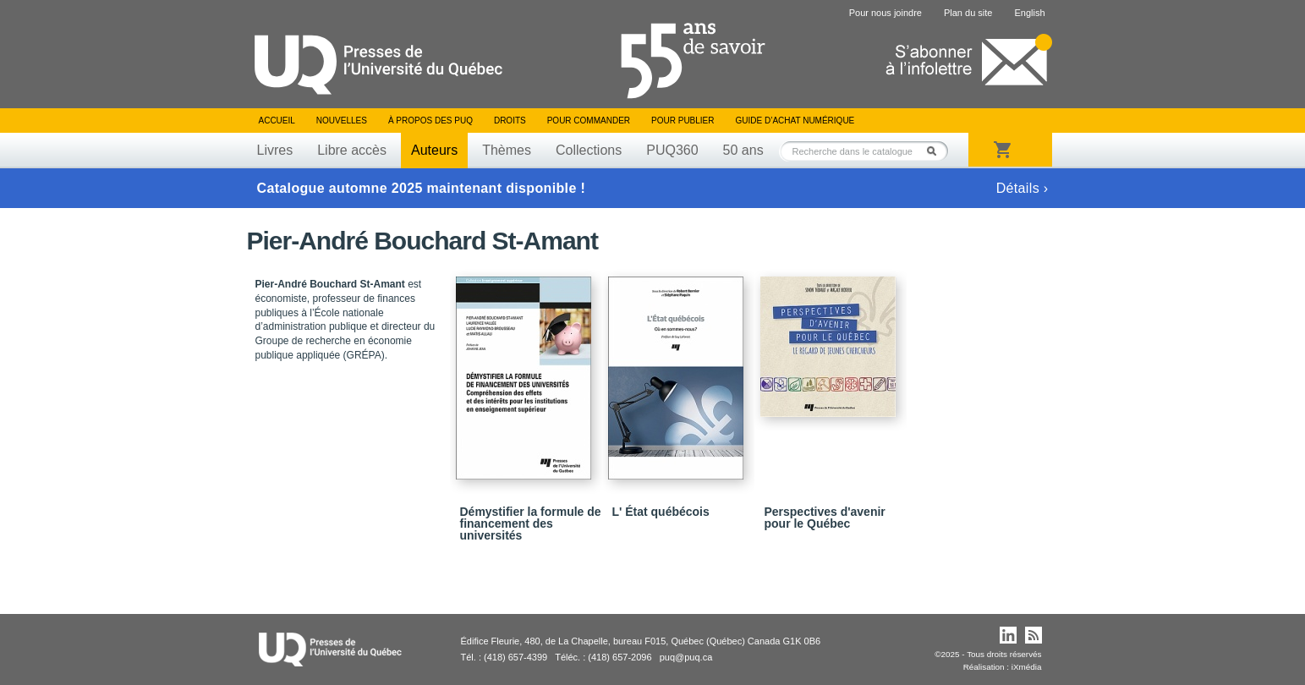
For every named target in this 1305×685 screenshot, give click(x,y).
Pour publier (682, 120)
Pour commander (588, 120)
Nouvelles (341, 120)
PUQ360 (672, 150)
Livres (275, 150)
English (1029, 13)
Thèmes (506, 150)
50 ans (743, 150)
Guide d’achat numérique (795, 120)
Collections (589, 150)
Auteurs (434, 150)
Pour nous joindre (885, 13)
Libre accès (352, 150)
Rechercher (936, 151)
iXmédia (1027, 666)
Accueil (277, 120)
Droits (510, 120)
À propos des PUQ (430, 120)
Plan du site (968, 13)
